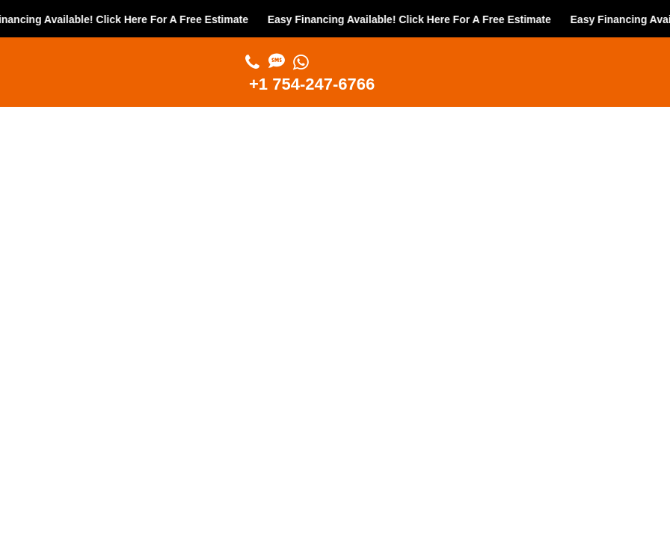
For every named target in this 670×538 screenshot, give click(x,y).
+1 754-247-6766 (312, 84)
